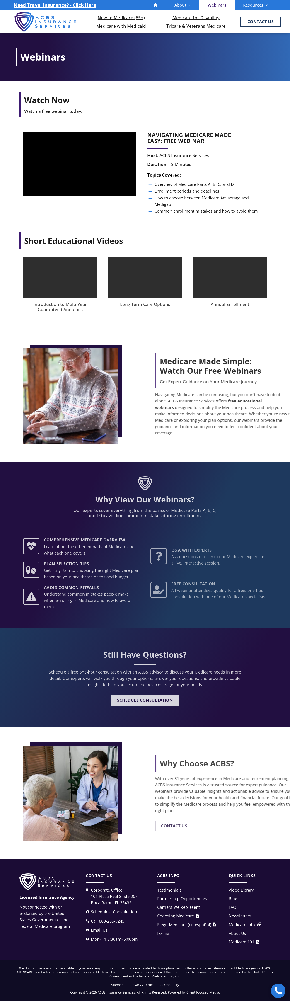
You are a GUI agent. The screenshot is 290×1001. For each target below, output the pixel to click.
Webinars (217, 5)
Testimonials (169, 890)
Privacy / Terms (142, 985)
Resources (255, 5)
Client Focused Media (202, 992)
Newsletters (240, 916)
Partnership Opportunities (182, 898)
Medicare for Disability (196, 18)
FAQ (232, 907)
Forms (163, 933)
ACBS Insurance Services (116, 992)
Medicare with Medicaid (121, 26)
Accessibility (169, 985)
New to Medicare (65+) (121, 18)
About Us (237, 933)
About (182, 5)
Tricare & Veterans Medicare (196, 26)
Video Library (241, 890)
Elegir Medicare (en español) (186, 924)
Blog (233, 898)
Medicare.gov (246, 968)
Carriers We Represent (178, 907)
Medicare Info (245, 924)
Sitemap (117, 985)
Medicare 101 (244, 942)
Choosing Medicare (178, 916)
